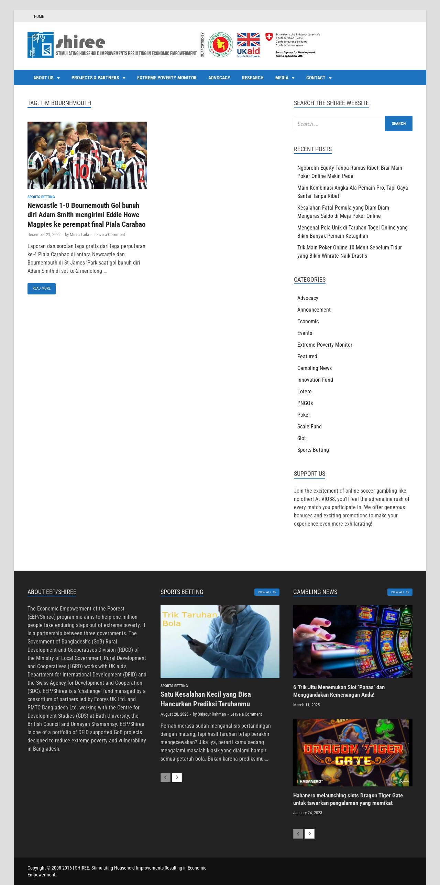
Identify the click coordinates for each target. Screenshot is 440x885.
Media (281, 77)
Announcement (314, 309)
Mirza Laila (79, 234)
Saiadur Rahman (212, 714)
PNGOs (305, 403)
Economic (308, 321)
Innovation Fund (315, 380)
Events (304, 333)
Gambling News (314, 368)
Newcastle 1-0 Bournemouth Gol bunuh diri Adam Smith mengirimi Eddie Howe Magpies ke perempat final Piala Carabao (86, 214)
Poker (303, 415)
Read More (39, 287)
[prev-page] (165, 777)
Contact (316, 77)
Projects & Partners (95, 77)
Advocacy (219, 77)
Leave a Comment (109, 234)
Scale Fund (309, 426)
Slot (301, 438)
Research (253, 77)
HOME (39, 16)
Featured (307, 356)
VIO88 (328, 499)
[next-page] (177, 777)
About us (43, 77)
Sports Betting (41, 197)
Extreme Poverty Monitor (167, 77)
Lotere (304, 391)
